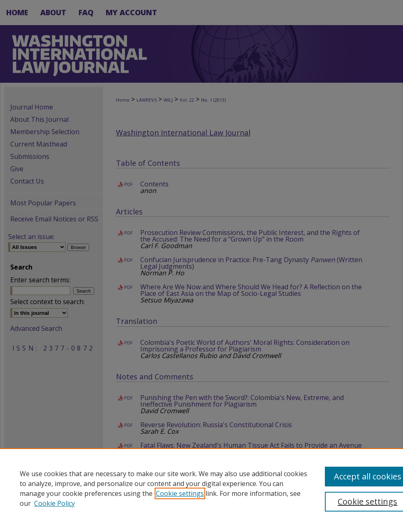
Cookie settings (180, 493)
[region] (201, 488)
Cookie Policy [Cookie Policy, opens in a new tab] (54, 503)
